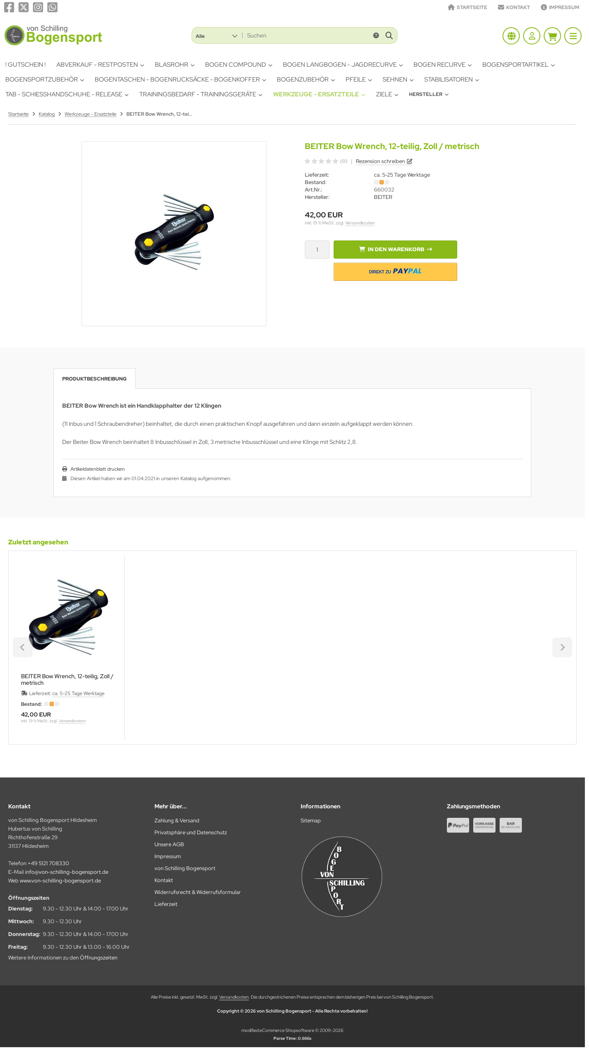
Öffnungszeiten (98, 957)
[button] (216, 35)
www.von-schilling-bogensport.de (60, 880)
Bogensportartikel (518, 65)
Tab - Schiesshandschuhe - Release (67, 94)
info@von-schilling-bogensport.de (66, 871)
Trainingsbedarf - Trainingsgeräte (200, 94)
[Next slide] (562, 647)
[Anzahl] (317, 249)
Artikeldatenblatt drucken (97, 469)
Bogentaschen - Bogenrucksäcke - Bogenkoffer (180, 79)
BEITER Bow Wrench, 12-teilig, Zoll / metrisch (67, 679)
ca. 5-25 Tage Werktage (402, 174)
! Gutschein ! (25, 65)
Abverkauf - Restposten (100, 65)
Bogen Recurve (443, 65)
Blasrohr (174, 65)
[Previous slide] (23, 647)
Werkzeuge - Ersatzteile (319, 94)
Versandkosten (360, 223)
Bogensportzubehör (44, 79)
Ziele (387, 94)
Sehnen (398, 79)
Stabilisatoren (451, 79)
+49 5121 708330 (48, 863)
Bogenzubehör (306, 79)
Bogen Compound (238, 65)
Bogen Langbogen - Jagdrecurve (343, 65)
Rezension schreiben (380, 161)
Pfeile (359, 79)
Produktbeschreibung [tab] (94, 379)
